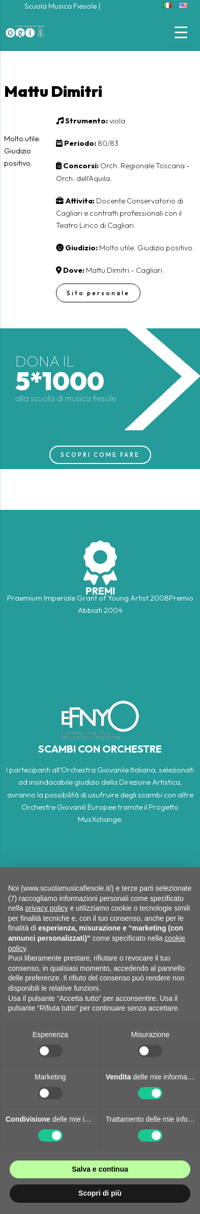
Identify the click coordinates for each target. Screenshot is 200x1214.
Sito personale (98, 293)
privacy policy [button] (46, 908)
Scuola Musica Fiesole (60, 6)
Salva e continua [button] (100, 1169)
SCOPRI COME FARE (100, 454)
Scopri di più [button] (100, 1193)
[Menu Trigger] (181, 32)
